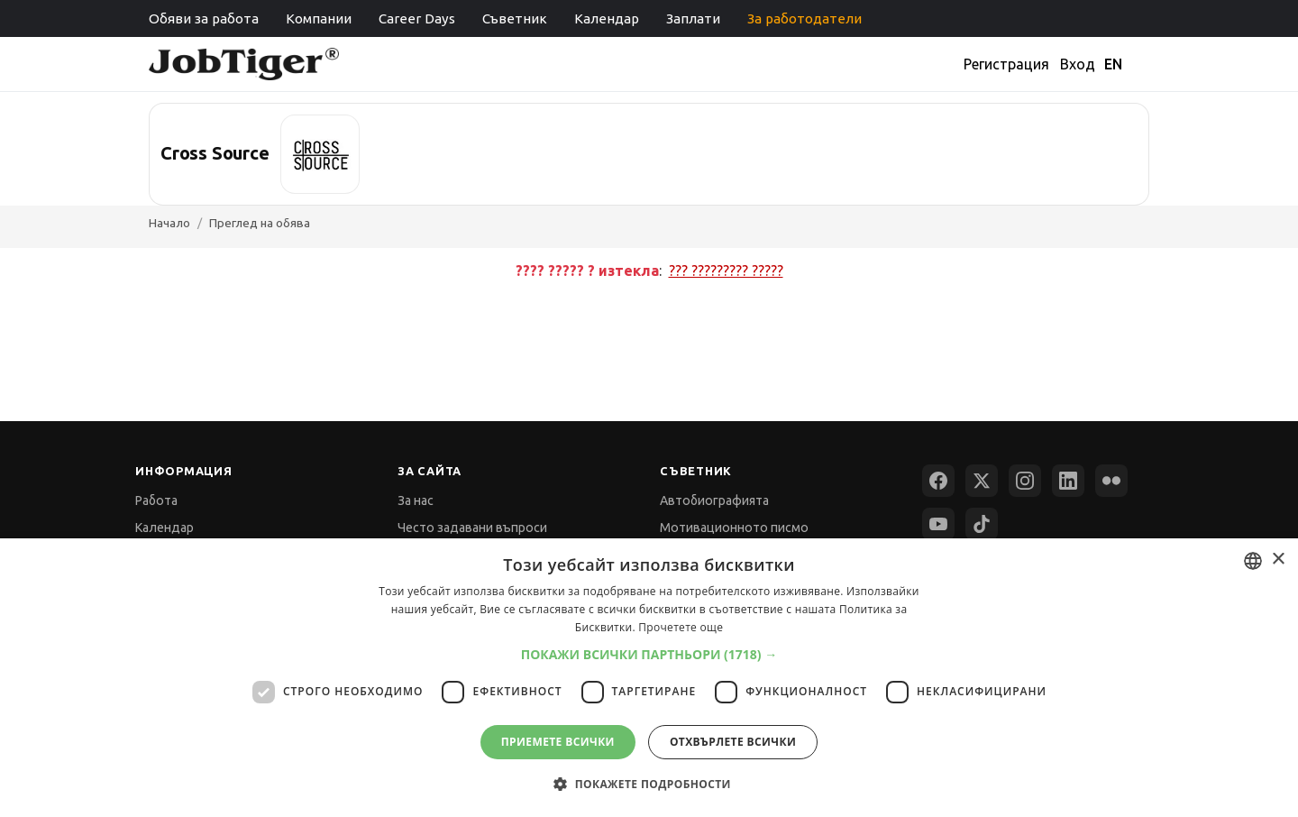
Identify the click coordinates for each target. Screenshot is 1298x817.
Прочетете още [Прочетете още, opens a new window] (680, 627)
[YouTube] (938, 524)
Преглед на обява (259, 223)
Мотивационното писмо (734, 527)
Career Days (417, 18)
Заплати (693, 18)
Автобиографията (714, 500)
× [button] (1277, 559)
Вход (1077, 64)
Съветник (514, 18)
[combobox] (1253, 561)
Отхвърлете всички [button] (733, 741)
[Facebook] (938, 480)
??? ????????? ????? (726, 270)
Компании (319, 18)
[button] (649, 654)
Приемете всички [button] (558, 741)
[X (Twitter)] (981, 480)
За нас (416, 500)
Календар (606, 18)
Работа (156, 500)
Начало (169, 223)
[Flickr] (1111, 480)
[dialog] (649, 677)
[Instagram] (1025, 480)
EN (1113, 64)
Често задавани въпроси (472, 527)
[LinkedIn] (1068, 480)
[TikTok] (981, 524)
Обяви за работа (204, 18)
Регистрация (1006, 64)
